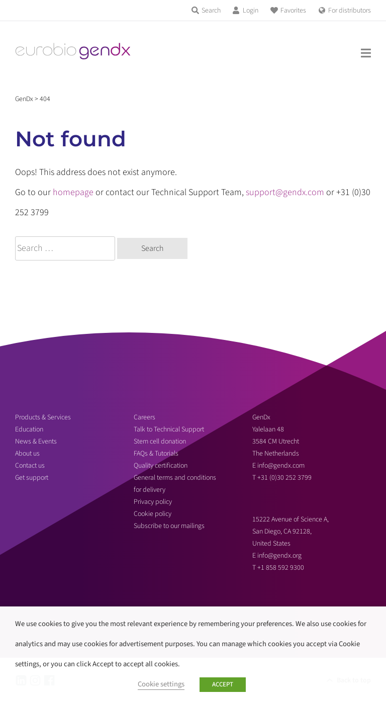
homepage (73, 192)
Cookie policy (152, 514)
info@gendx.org (279, 556)
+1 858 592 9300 (280, 568)
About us (27, 454)
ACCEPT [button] (222, 684)
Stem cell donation (160, 441)
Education (29, 429)
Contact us (30, 466)
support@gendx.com (285, 192)
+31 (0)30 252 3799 (285, 478)
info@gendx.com (281, 466)
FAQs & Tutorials (156, 454)
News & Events (36, 441)
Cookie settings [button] (161, 684)
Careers (144, 417)
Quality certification (160, 466)
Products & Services (43, 417)
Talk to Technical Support (169, 429)
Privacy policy (153, 502)
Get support (31, 478)
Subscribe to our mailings (169, 526)
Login (250, 11)
